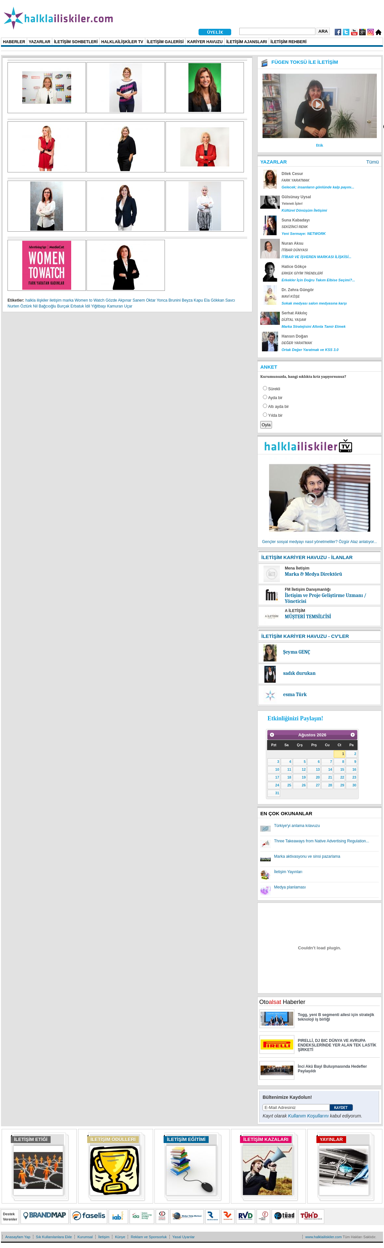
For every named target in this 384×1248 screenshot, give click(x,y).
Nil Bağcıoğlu (44, 306)
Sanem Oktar (144, 300)
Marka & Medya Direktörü (313, 574)
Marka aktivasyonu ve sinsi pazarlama (307, 856)
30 (354, 785)
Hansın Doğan (294, 336)
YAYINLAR (331, 1139)
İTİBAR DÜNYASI (294, 250)
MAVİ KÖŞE (290, 296)
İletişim (103, 1237)
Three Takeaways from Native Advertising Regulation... (321, 841)
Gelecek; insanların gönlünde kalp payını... (317, 187)
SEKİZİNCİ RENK (294, 227)
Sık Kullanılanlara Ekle (54, 1237)
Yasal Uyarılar (183, 1237)
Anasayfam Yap (17, 1237)
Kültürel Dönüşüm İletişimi (304, 210)
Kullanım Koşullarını (308, 1115)
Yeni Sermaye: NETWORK (303, 234)
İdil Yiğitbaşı (95, 306)
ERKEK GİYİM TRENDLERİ (302, 273)
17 (277, 777)
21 (330, 777)
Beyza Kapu (192, 300)
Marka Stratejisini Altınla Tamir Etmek (313, 326)
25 (289, 785)
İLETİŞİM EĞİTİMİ (186, 1139)
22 (342, 777)
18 (289, 777)
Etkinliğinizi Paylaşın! (295, 718)
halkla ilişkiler (37, 300)
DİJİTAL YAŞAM (293, 320)
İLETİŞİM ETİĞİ (30, 1139)
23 (354, 777)
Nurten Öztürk (20, 306)
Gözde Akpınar (118, 300)
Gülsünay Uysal (296, 197)
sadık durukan (299, 673)
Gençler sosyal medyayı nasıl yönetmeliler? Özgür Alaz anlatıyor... (319, 541)
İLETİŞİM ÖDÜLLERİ (113, 1139)
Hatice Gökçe (293, 266)
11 (289, 769)
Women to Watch (89, 300)
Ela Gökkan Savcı (219, 300)
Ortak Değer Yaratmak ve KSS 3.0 (309, 350)
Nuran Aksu (292, 243)
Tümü (372, 162)
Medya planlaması (290, 887)
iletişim (56, 300)
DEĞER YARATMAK (296, 343)
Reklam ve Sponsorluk (149, 1237)
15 (342, 769)
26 (304, 785)
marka (68, 300)
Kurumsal (85, 1237)
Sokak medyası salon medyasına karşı (314, 303)
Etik (319, 145)
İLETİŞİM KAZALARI (265, 1139)
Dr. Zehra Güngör (297, 290)
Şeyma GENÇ (296, 652)
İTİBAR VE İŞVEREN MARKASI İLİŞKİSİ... (316, 257)
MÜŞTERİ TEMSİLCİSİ (308, 617)
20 (318, 777)
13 (318, 769)
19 (304, 777)
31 (277, 793)
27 (318, 785)
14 (330, 769)
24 (277, 785)
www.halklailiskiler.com (323, 1237)
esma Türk (295, 694)
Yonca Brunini (169, 300)
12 (304, 769)
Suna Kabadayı (295, 220)
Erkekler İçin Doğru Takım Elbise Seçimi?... (318, 280)
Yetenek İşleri (291, 203)
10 (277, 769)
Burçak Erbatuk (70, 306)
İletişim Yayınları (288, 872)
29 (342, 785)
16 (354, 769)
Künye (120, 1237)
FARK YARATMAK (295, 180)
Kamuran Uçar (119, 306)
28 (330, 785)
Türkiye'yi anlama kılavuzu (297, 825)
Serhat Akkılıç (294, 313)
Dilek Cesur (292, 173)
